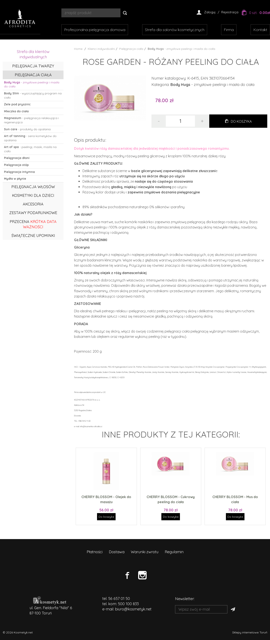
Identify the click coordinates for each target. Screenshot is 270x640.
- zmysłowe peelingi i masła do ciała (31, 84)
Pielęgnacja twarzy (33, 66)
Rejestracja (229, 12)
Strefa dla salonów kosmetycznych (174, 29)
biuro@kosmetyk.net (133, 609)
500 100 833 (128, 603)
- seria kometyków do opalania (30, 138)
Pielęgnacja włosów (33, 186)
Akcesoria (33, 204)
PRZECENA (33, 224)
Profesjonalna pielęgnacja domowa (94, 29)
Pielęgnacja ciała (33, 74)
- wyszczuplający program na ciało (33, 95)
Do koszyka (241, 121)
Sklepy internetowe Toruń (249, 632)
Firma (229, 29)
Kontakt (260, 29)
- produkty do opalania (27, 129)
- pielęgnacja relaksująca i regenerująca (31, 120)
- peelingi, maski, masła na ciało (30, 149)
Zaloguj (210, 12)
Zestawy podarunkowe (33, 212)
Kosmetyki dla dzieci (33, 195)
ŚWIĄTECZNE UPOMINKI (33, 235)
